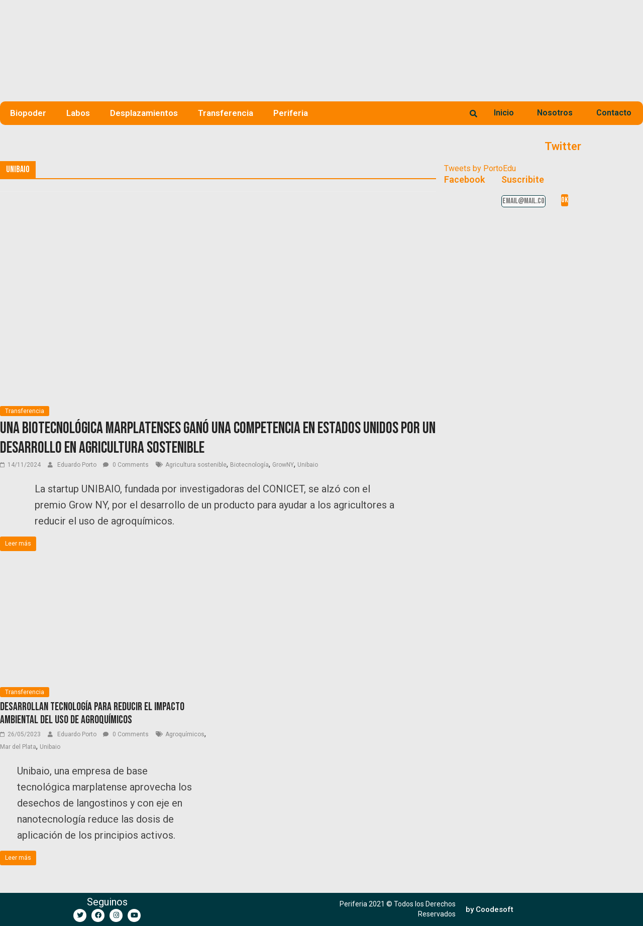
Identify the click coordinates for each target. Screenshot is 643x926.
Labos (78, 113)
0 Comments (126, 464)
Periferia (290, 113)
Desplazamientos (144, 113)
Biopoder (28, 113)
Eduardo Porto (77, 464)
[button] (489, 909)
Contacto (613, 112)
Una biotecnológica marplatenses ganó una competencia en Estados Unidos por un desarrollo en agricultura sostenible (218, 438)
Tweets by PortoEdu (480, 168)
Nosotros (555, 112)
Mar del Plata (18, 746)
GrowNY (283, 464)
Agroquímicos (184, 734)
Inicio (504, 112)
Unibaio (307, 464)
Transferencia (225, 113)
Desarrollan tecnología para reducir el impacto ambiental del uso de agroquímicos (92, 713)
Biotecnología (249, 464)
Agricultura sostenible (196, 464)
